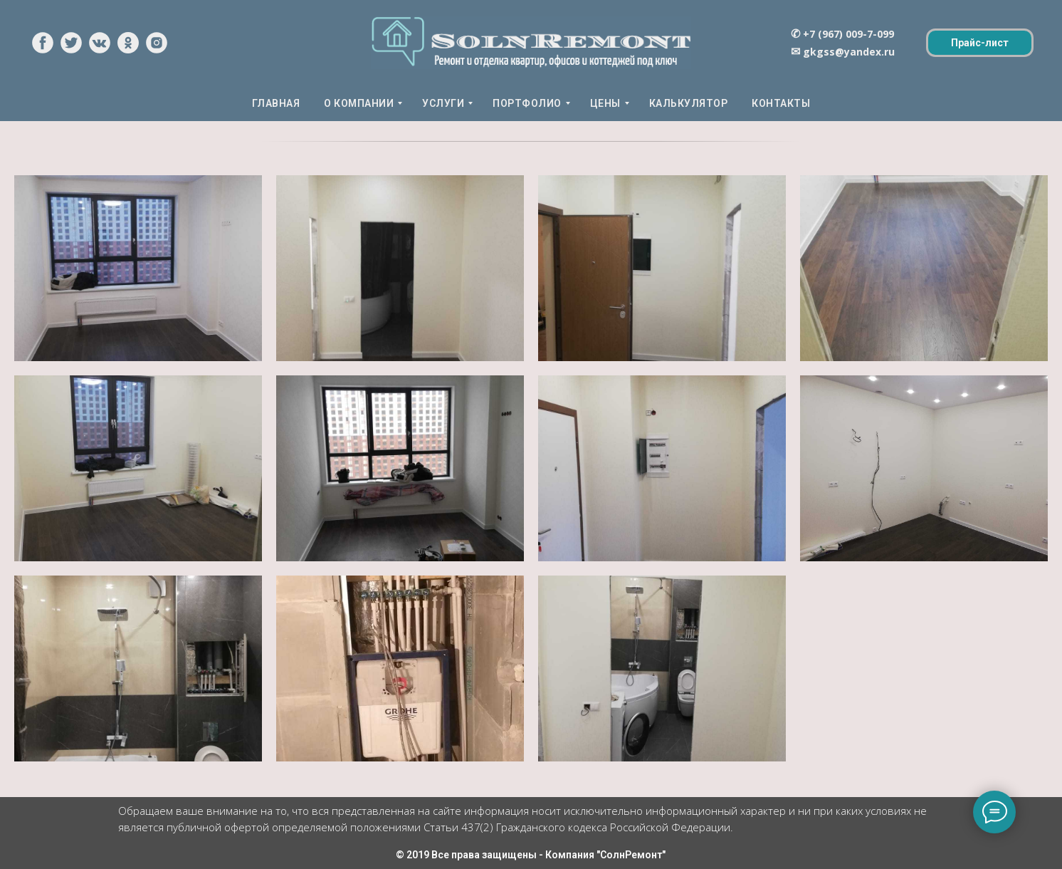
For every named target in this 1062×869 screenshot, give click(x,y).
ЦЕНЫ (605, 103)
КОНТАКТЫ (781, 103)
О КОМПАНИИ (359, 103)
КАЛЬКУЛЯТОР (688, 103)
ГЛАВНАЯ (276, 103)
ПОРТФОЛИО (527, 103)
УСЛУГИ (443, 103)
